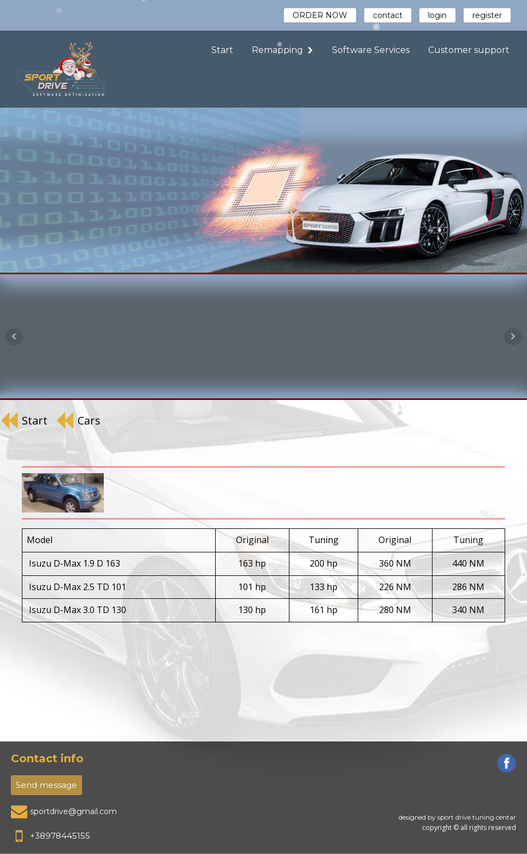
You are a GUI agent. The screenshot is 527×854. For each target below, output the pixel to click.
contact (387, 15)
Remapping (282, 50)
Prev (14, 336)
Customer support (469, 50)
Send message (46, 785)
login (437, 15)
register (487, 15)
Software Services (371, 50)
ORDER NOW (320, 15)
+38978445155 (60, 836)
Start (222, 50)
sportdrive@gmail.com (73, 811)
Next (513, 336)
